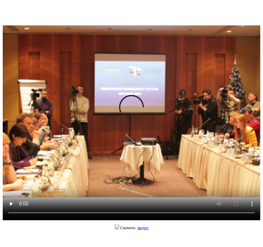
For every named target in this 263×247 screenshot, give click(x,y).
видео (142, 227)
